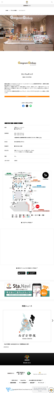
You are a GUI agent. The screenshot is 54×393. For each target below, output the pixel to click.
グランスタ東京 (14, 10)
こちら (40, 137)
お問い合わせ (15, 380)
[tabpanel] (27, 33)
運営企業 (32, 382)
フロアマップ (19, 129)
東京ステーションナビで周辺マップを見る (27, 268)
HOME (7, 10)
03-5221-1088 (19, 146)
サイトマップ (41, 382)
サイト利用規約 (22, 382)
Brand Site (23, 380)
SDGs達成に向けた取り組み (35, 380)
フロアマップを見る (27, 222)
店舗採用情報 (13, 382)
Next (52, 320)
